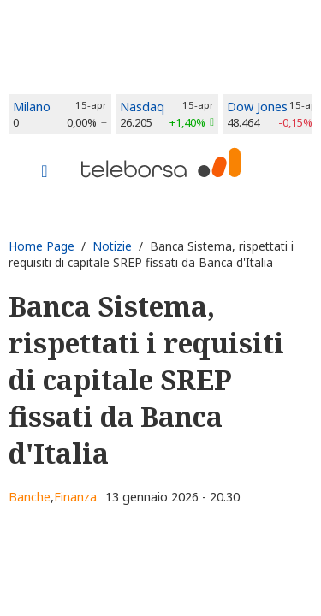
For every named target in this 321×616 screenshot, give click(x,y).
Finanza (75, 497)
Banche (30, 497)
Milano (32, 106)
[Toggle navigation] (44, 172)
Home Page (41, 246)
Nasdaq (142, 106)
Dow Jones (257, 106)
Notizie (112, 246)
